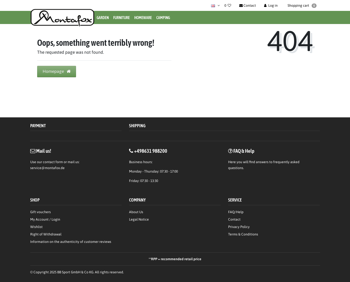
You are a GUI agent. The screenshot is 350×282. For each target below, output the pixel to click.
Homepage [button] (57, 71)
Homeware (143, 17)
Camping (163, 17)
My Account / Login (45, 219)
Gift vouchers (40, 212)
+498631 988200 (150, 151)
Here (232, 162)
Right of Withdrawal (45, 234)
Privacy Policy (239, 227)
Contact (234, 219)
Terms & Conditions (243, 234)
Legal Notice (139, 219)
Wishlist (36, 227)
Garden (103, 17)
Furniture (121, 17)
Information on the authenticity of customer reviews (70, 242)
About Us (136, 212)
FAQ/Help (235, 212)
